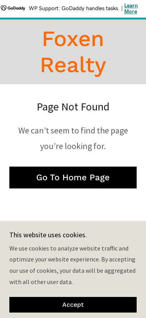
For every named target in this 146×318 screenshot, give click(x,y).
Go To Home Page (73, 177)
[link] (73, 52)
